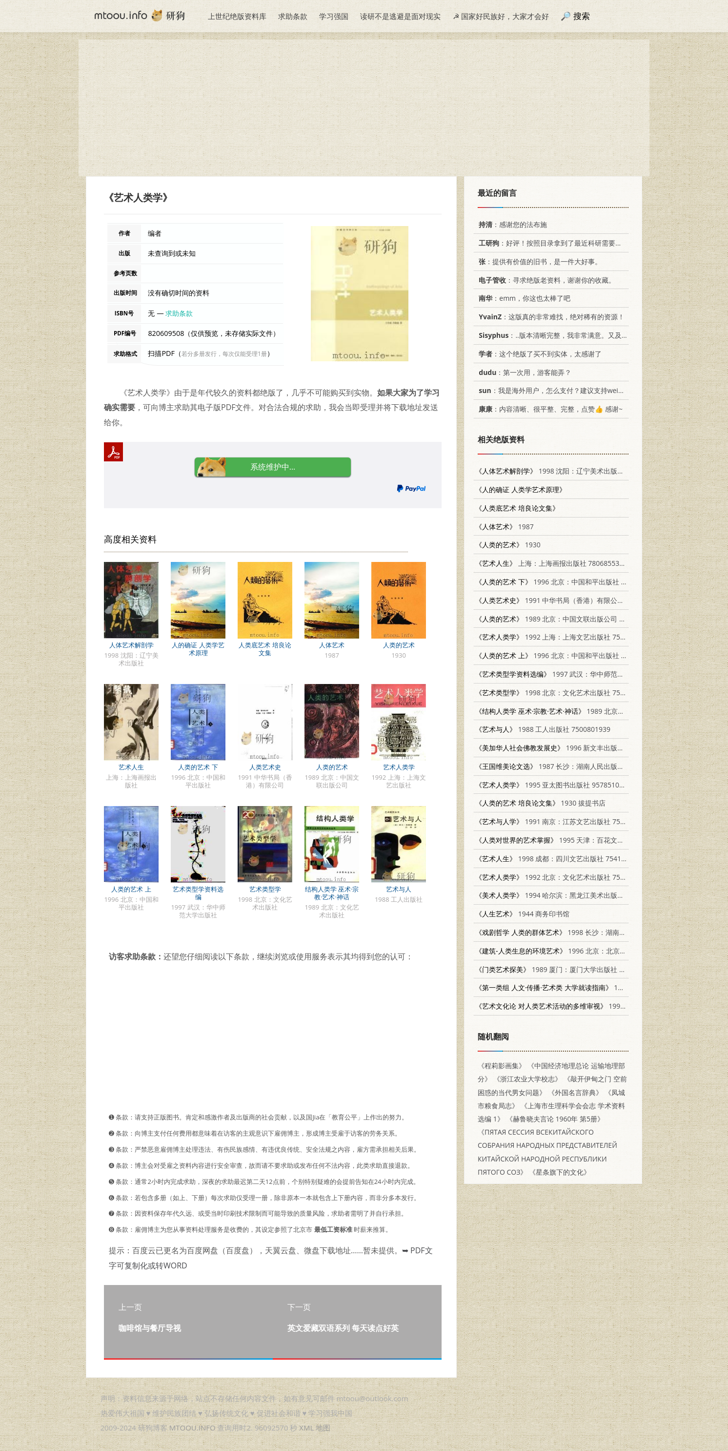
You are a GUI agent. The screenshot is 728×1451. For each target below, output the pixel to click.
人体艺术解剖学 (131, 645)
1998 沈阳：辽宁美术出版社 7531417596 (570, 471)
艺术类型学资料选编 (198, 893)
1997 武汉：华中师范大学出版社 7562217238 (583, 674)
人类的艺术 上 (131, 889)
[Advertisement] (364, 108)
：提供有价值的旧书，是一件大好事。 (538, 261)
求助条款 (292, 16)
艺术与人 (398, 889)
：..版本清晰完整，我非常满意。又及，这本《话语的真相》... (585, 335)
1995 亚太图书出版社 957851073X (553, 784)
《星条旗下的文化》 (559, 1172)
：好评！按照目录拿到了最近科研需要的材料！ (559, 243)
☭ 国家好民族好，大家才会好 (501, 16)
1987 (504, 526)
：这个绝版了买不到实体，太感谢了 (538, 353)
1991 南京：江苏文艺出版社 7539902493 (563, 821)
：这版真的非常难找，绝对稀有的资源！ (550, 316)
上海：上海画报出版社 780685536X (551, 563)
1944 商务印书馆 (522, 913)
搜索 (581, 15)
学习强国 (333, 16)
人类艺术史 (265, 767)
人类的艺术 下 (198, 767)
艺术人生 (131, 767)
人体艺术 (331, 645)
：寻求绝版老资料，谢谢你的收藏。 (545, 280)
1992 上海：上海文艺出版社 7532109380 (563, 637)
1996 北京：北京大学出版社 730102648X (585, 950)
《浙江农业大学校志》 (527, 1078)
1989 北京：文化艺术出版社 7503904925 (594, 711)
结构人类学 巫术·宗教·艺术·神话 (332, 893)
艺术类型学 (265, 889)
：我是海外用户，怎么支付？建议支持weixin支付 (558, 390)
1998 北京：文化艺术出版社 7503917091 (563, 692)
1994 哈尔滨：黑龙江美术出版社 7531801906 (570, 895)
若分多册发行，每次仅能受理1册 (224, 354)
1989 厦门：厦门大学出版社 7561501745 (566, 969)
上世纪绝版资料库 (237, 16)
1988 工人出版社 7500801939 (542, 729)
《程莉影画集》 (502, 1065)
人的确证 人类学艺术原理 (198, 649)
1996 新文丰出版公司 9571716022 (573, 747)
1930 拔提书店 (540, 803)
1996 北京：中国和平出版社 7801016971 (567, 581)
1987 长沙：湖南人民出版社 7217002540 (570, 766)
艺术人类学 (399, 767)
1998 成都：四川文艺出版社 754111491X (560, 858)
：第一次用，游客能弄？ (523, 372)
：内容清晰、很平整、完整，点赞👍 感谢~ (549, 409)
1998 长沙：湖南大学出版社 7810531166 (584, 932)
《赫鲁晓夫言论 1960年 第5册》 (555, 1118)
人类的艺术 (399, 645)
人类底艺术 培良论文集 (265, 649)
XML (306, 1427)
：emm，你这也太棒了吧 (522, 298)
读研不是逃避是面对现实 (400, 16)
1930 (508, 544)
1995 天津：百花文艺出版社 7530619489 (580, 840)
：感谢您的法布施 (511, 224)
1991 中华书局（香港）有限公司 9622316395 (570, 600)
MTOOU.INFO (192, 1427)
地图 (323, 1427)
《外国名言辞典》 (575, 1092)
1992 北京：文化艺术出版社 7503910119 (563, 877)
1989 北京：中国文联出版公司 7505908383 (566, 618)
